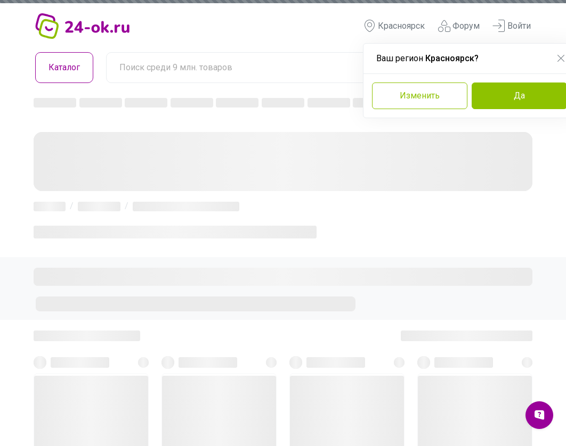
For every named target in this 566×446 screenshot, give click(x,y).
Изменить (420, 95)
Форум (459, 26)
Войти (511, 26)
